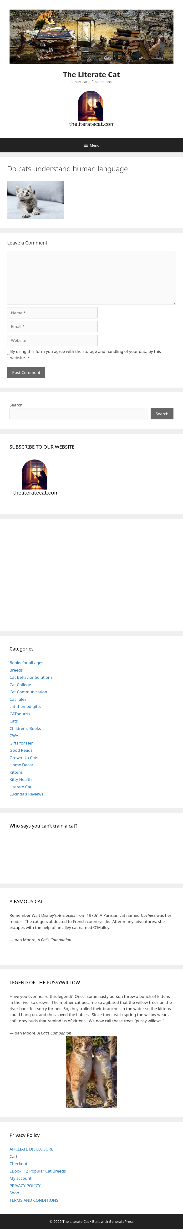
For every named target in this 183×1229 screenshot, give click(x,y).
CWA (14, 735)
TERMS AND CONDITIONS (34, 1200)
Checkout (18, 1163)
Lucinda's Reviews (26, 794)
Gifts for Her (21, 743)
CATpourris (20, 714)
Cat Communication (28, 692)
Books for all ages (26, 662)
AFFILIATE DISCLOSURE (31, 1149)
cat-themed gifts (25, 706)
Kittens (16, 772)
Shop (14, 1193)
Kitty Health (21, 779)
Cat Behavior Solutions (31, 677)
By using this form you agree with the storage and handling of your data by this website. (85, 355)
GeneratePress (121, 1221)
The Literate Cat (91, 74)
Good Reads (21, 750)
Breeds (16, 670)
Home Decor (21, 764)
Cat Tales (18, 699)
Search (16, 405)
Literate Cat (20, 787)
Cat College (20, 684)
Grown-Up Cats (24, 757)
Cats (14, 721)
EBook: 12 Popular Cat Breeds (38, 1171)
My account (20, 1178)
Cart (13, 1156)
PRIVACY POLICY (25, 1185)
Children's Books (25, 728)
